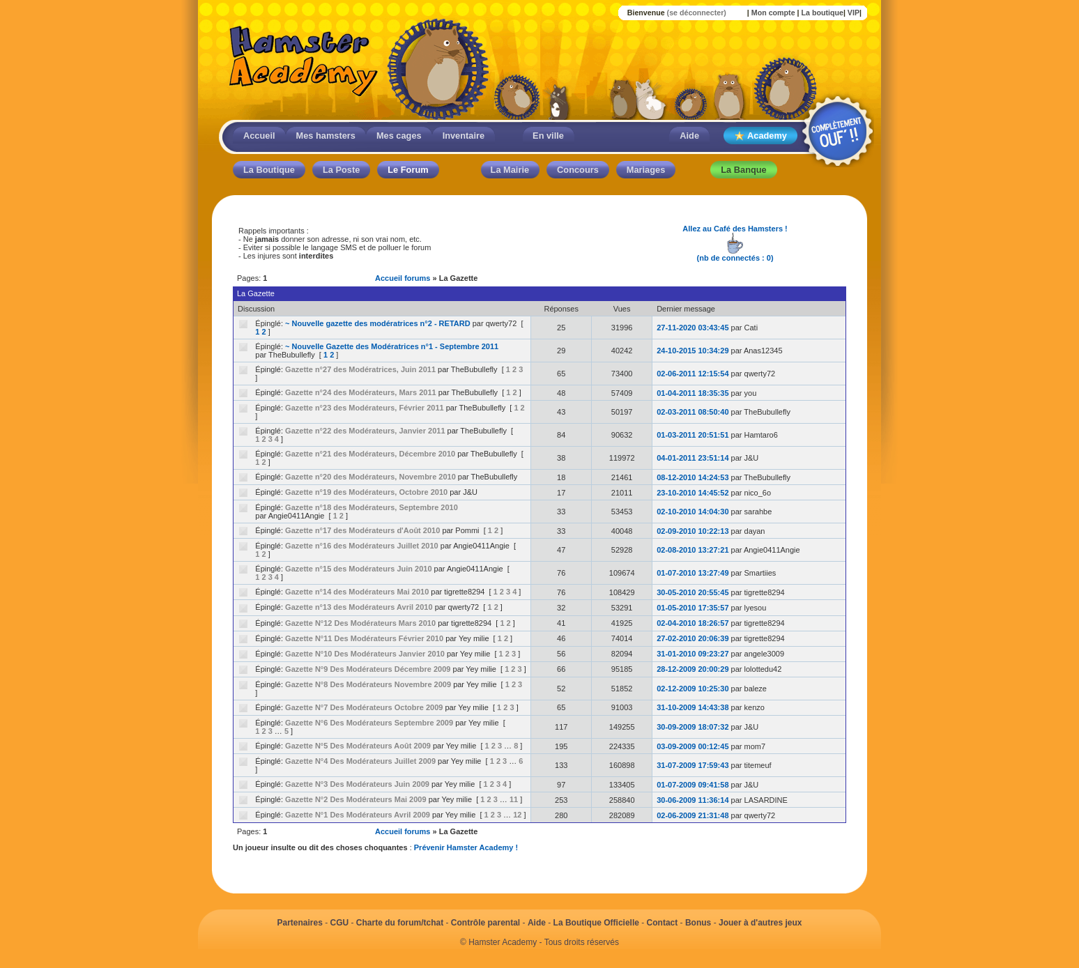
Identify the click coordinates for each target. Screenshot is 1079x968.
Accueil (259, 135)
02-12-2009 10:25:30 (692, 688)
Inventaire (463, 135)
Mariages (646, 169)
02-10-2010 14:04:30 (692, 511)
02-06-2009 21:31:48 (692, 815)
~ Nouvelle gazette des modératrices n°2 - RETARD (377, 323)
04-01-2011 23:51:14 (692, 458)
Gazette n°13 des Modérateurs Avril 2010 (358, 607)
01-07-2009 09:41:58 (692, 785)
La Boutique (269, 169)
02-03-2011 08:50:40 (692, 412)
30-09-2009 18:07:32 (692, 727)
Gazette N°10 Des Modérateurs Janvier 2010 (365, 654)
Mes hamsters (325, 135)
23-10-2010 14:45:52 (692, 493)
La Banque (743, 169)
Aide (689, 135)
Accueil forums (402, 278)
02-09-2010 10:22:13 (692, 531)
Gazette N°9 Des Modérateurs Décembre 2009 (367, 669)
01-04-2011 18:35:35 (692, 393)
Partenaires (299, 923)
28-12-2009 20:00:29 (692, 669)
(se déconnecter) (696, 12)
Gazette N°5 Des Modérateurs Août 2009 (358, 746)
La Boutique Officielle (596, 923)
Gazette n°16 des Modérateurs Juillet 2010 (361, 545)
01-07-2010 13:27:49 (692, 573)
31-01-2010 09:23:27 (692, 654)
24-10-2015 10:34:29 (692, 350)
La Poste (341, 169)
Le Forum (408, 169)
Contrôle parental (485, 923)
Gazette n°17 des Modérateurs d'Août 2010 (362, 530)
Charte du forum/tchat (399, 923)
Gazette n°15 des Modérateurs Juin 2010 (358, 568)
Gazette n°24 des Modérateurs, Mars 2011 (360, 392)
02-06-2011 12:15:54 (692, 373)
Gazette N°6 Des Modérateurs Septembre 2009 (369, 723)
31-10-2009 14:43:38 (692, 707)
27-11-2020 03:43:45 (692, 327)
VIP (853, 12)
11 (514, 799)
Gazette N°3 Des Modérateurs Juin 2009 (357, 784)
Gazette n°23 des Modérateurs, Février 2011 (364, 408)
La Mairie (510, 169)
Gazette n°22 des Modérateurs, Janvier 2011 (365, 431)
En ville (548, 135)
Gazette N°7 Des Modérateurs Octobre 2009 (364, 707)
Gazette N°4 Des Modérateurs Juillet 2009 (360, 761)
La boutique (822, 12)
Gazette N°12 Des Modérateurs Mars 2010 (360, 623)
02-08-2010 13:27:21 (692, 550)
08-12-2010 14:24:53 (692, 477)
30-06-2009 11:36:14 (692, 800)
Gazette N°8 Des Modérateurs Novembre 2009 (368, 684)
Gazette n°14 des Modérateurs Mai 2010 (357, 591)
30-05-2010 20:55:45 (692, 592)
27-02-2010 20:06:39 (692, 638)
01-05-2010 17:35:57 (692, 608)
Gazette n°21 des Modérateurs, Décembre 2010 (370, 454)
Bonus (698, 923)
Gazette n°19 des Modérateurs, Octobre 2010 (366, 492)
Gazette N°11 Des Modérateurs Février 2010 (364, 638)
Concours (578, 169)
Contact (662, 923)
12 (517, 814)
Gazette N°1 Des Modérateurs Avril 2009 (357, 814)
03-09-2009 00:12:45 (692, 746)
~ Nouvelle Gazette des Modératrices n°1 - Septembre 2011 (391, 346)
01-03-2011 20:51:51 (692, 435)
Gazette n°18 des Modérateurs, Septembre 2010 (371, 507)
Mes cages (399, 135)
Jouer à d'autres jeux (760, 923)
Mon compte (773, 12)
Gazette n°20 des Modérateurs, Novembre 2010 (370, 477)
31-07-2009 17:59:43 (692, 765)
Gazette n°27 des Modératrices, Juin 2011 (360, 369)
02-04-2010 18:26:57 (692, 623)
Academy (760, 136)
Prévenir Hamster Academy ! (466, 847)
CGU (339, 923)
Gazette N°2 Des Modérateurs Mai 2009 (355, 799)
